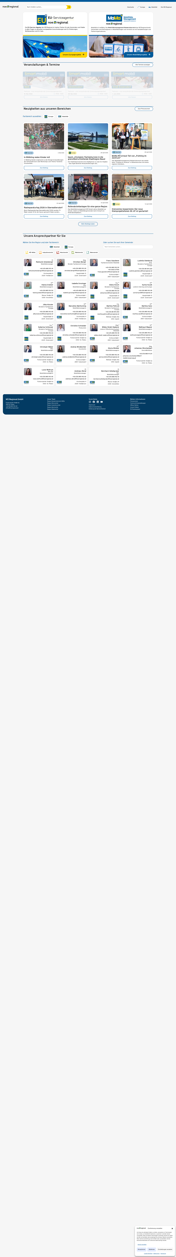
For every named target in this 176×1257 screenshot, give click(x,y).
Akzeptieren (141, 1249)
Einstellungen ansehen (165, 1249)
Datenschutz (156, 1253)
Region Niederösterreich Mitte (56, 401)
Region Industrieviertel (53, 405)
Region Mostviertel (52, 407)
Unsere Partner (134, 407)
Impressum (163, 1253)
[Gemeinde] (128, 247)
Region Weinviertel (52, 403)
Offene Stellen (134, 405)
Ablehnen (152, 1249)
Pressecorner (134, 401)
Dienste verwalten (142, 1244)
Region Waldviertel (52, 409)
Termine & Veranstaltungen (138, 403)
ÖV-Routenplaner (135, 409)
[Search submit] (69, 7)
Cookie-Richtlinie (148, 1253)
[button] (172, 1228)
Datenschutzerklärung (95, 407)
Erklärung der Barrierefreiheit (97, 409)
